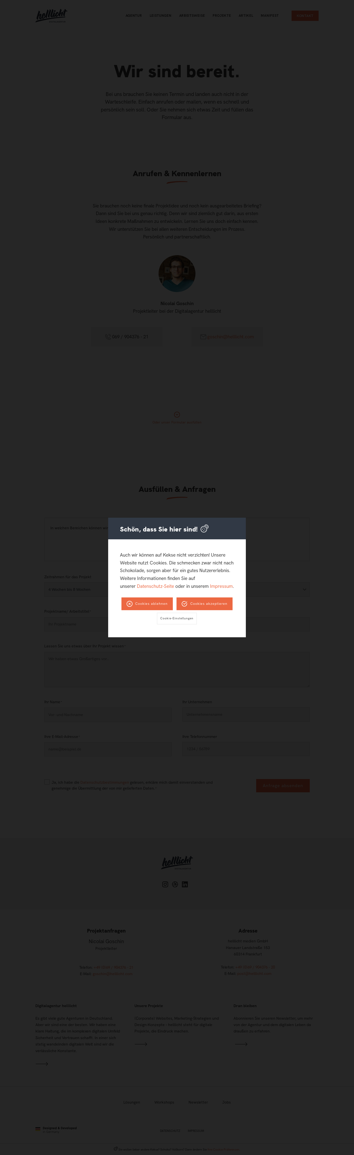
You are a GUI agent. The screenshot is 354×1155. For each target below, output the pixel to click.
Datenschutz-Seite (155, 586)
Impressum (221, 586)
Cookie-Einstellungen (176, 618)
